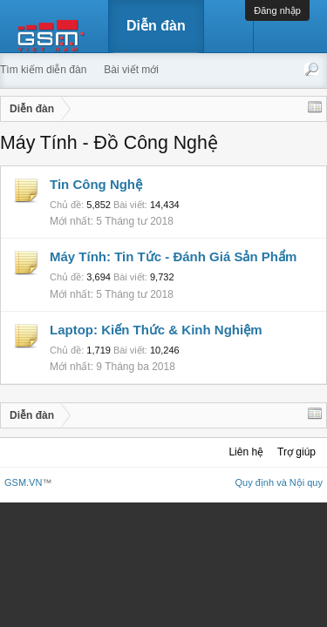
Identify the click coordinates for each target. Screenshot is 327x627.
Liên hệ (245, 452)
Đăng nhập (277, 10)
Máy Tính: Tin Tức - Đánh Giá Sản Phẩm (173, 256)
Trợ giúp (296, 452)
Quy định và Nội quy (279, 482)
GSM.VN (23, 482)
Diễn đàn (156, 25)
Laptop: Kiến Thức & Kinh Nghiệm (156, 329)
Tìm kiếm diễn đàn (43, 70)
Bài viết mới (131, 70)
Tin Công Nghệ (96, 184)
